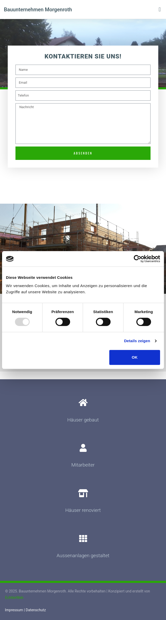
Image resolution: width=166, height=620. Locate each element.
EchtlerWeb (14, 598)
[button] (159, 9)
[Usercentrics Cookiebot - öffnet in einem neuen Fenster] (137, 259)
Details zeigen (137, 341)
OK (135, 357)
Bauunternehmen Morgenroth (38, 9)
